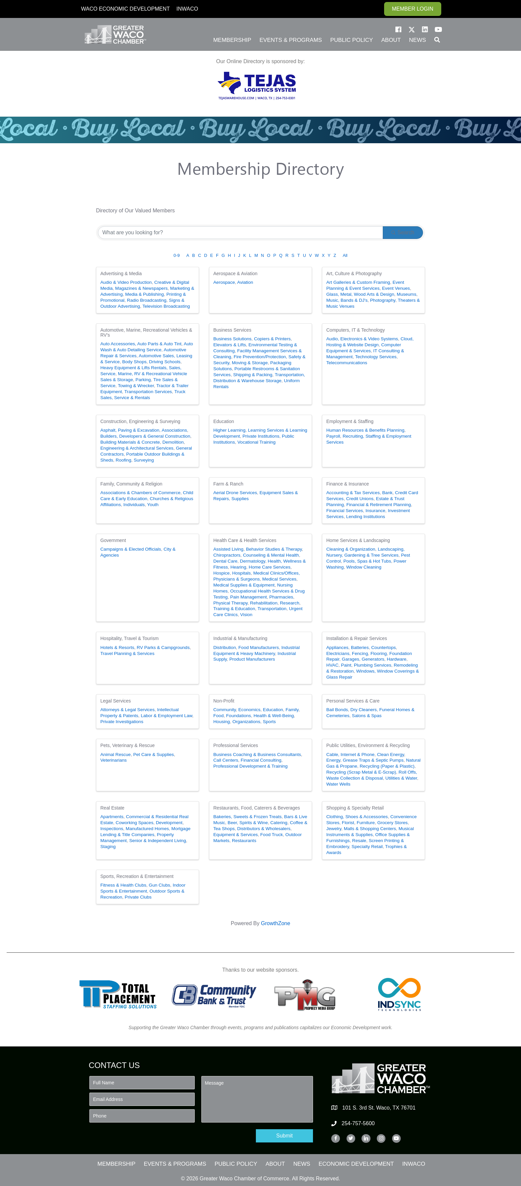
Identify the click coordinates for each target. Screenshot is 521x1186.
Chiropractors (227, 555)
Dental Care (225, 561)
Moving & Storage (250, 362)
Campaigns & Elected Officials (130, 549)
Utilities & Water (401, 778)
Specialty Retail (367, 846)
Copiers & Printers (272, 338)
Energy (333, 760)
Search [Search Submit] (402, 232)
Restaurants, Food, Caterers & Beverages (256, 807)
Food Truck (271, 834)
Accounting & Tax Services (353, 492)
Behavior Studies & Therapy (274, 549)
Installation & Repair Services (356, 638)
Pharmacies (281, 596)
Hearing (238, 567)
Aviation (245, 282)
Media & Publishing (144, 294)
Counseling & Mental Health (271, 555)
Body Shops (134, 361)
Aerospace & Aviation (235, 273)
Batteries (360, 647)
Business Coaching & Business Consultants (257, 754)
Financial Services (344, 510)
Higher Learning (229, 430)
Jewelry (333, 828)
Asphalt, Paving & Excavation (129, 430)
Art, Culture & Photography (354, 273)
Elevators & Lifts (229, 344)
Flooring (378, 653)
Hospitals (241, 573)
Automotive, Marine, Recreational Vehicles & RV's (146, 332)
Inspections (111, 828)
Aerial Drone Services (235, 492)
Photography (382, 300)
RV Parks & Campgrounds (163, 647)
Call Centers (225, 760)
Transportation (272, 608)
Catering (278, 822)
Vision (246, 614)
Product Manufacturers (252, 659)
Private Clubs (138, 897)
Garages (350, 659)
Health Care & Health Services (244, 540)
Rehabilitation (263, 602)
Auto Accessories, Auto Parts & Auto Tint (140, 343)
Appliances (337, 647)
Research (289, 602)
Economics (249, 709)
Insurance (375, 510)
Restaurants (244, 840)
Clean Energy (390, 754)
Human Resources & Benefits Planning (365, 430)
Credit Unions (359, 498)
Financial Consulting (261, 760)
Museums (406, 294)
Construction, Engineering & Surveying (140, 421)
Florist (348, 822)
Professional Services (235, 745)
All (345, 255)
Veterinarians (113, 760)
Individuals (134, 504)
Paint (346, 665)
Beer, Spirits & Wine (248, 822)
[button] (398, 30)
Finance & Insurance (347, 483)
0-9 (176, 255)
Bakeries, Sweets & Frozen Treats (247, 816)
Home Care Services (269, 567)
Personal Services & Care (352, 700)
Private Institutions (261, 436)
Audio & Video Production (126, 282)
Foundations (238, 715)
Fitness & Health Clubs (123, 885)
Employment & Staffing (349, 421)
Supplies (240, 498)
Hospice (221, 573)
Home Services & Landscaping (358, 540)
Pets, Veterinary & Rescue (127, 745)
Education (223, 421)
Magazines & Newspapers (141, 288)
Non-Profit (223, 700)
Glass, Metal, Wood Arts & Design (360, 294)
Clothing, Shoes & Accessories (357, 816)
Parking (143, 379)
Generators (373, 659)
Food (218, 715)
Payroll (333, 436)
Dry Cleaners (364, 709)
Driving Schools (164, 361)
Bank (387, 492)
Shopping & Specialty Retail (355, 807)
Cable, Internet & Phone (350, 754)
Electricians (338, 653)
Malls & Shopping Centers (370, 828)
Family (291, 709)
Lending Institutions (365, 516)
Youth (152, 504)
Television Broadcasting (166, 306)
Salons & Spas (366, 715)
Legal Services (115, 700)
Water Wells (338, 784)
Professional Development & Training (250, 766)
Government (113, 540)
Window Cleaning (363, 567)
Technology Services (376, 356)
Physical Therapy (230, 602)
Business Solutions (232, 338)
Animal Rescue (115, 754)
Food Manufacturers (259, 647)
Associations (174, 430)
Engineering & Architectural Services (136, 448)
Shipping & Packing (252, 374)
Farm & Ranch (228, 483)
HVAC (332, 665)
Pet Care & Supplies (153, 754)
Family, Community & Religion (131, 483)
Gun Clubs (159, 885)
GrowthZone (275, 923)
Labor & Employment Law (166, 715)
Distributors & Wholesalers (263, 828)
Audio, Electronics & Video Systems (362, 338)
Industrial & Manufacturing (240, 638)
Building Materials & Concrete (130, 442)
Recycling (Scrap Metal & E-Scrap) (361, 772)
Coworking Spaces (134, 822)
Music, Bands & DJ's (346, 300)
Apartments (112, 816)
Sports (269, 721)
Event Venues (396, 288)
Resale (359, 840)
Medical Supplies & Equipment (243, 585)
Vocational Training (257, 442)
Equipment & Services (235, 834)
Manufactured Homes (147, 828)
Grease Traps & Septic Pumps (373, 760)
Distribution (224, 647)
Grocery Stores (392, 822)
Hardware (396, 659)
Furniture (365, 822)
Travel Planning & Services (127, 653)
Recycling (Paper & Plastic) (387, 766)
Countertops (383, 647)
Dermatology (252, 561)
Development (169, 822)
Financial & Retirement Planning (378, 504)
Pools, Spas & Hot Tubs (367, 561)
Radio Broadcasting (146, 300)
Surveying (144, 460)
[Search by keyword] (240, 232)
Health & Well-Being (274, 715)
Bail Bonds (337, 709)
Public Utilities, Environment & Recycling (368, 745)
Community (224, 709)
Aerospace (224, 282)
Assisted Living (228, 549)
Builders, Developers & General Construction (145, 436)
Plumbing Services (372, 665)
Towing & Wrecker (136, 385)
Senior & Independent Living (157, 840)
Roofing (123, 460)
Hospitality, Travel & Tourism (129, 638)
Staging (108, 846)
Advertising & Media (121, 273)
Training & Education (234, 608)
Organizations (246, 721)
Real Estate (112, 807)
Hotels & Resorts (117, 647)
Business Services (232, 330)
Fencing (360, 653)
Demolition (173, 442)
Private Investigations (121, 721)
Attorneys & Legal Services (127, 709)
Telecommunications (346, 362)
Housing (221, 721)
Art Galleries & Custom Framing (358, 282)
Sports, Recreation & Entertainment (136, 876)
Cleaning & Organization (350, 549)
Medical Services (279, 579)
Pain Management (248, 596)
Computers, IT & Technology (355, 330)
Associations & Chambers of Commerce (140, 492)
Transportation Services (148, 391)
